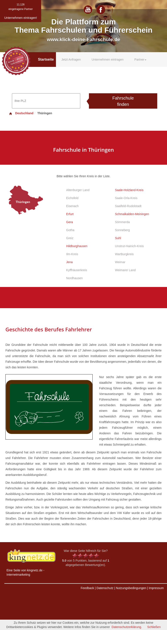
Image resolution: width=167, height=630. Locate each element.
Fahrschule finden (123, 101)
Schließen (154, 627)
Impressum (156, 588)
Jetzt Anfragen (71, 59)
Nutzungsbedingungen (131, 588)
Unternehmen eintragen (107, 59)
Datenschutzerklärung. (127, 627)
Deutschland (21, 113)
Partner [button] (140, 59)
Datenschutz (105, 588)
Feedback (87, 588)
